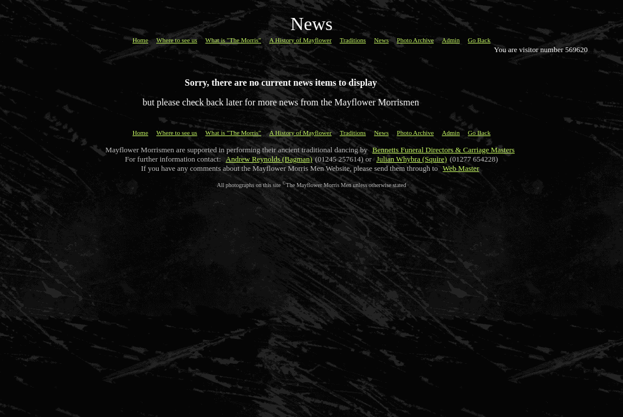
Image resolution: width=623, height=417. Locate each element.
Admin (451, 39)
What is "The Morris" (233, 39)
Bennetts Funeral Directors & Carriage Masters (443, 149)
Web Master (461, 168)
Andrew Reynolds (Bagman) (269, 159)
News (381, 39)
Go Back (479, 39)
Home (140, 39)
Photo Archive (415, 39)
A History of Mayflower (300, 39)
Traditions (353, 39)
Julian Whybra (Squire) (411, 159)
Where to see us (176, 39)
